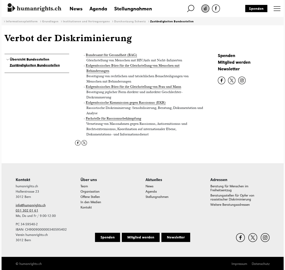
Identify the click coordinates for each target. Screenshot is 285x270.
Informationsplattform (22, 21)
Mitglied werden (234, 62)
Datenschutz (261, 264)
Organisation (90, 191)
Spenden (256, 9)
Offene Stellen (90, 197)
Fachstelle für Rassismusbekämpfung (113, 118)
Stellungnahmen (133, 9)
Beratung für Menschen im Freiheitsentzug (229, 188)
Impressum (239, 264)
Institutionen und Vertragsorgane (86, 21)
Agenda (98, 9)
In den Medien (91, 202)
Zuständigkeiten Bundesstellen (172, 21)
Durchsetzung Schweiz (130, 21)
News (76, 9)
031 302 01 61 (27, 210)
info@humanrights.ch (31, 205)
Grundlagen (50, 21)
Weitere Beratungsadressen (230, 205)
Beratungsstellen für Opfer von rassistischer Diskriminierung (232, 197)
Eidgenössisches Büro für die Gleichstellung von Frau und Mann (133, 86)
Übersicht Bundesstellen (29, 59)
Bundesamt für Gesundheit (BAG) (111, 55)
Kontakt (86, 207)
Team (84, 186)
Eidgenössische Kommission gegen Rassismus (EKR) (126, 102)
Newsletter (229, 68)
